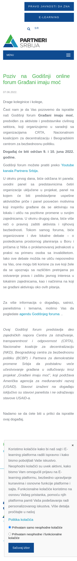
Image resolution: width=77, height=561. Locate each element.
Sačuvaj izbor (21, 547)
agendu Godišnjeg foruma (39, 314)
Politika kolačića (20, 520)
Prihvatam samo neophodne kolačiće (35, 527)
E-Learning (49, 17)
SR (36, 28)
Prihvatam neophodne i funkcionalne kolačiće (35, 536)
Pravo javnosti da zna (49, 6)
